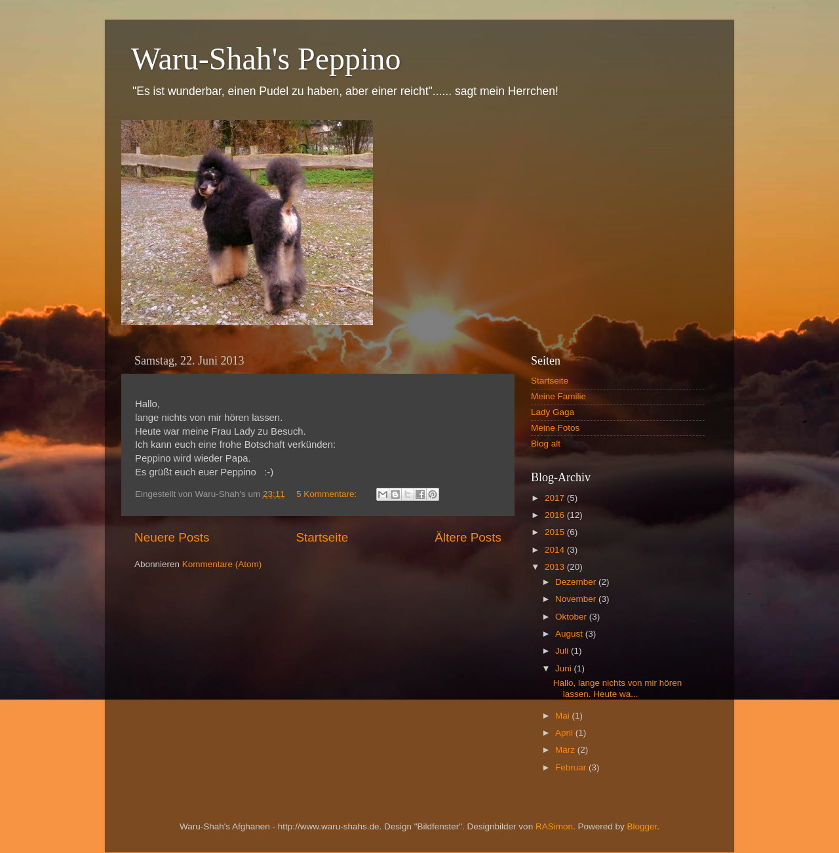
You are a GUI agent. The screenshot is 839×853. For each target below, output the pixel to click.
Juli (563, 651)
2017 (556, 498)
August (570, 634)
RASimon (554, 826)
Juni (564, 668)
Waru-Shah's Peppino (265, 58)
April (565, 733)
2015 (556, 532)
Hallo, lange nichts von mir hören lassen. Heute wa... (617, 688)
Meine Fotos (555, 428)
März (566, 750)
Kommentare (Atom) (222, 564)
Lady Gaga (552, 412)
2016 (556, 515)
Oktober (572, 617)
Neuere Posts (171, 537)
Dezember (576, 582)
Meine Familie (558, 396)
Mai (563, 716)
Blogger (642, 826)
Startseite (322, 537)
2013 (556, 567)
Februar (572, 767)
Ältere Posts (468, 537)
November (576, 599)
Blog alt (545, 443)
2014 (556, 550)
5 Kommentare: (327, 494)
